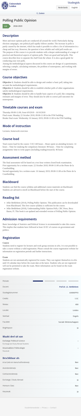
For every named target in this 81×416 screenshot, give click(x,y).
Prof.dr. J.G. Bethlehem (68, 287)
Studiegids (74, 2)
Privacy (45, 407)
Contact (53, 407)
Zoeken (42, 13)
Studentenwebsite (32, 407)
